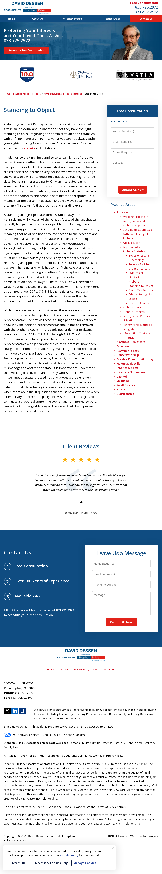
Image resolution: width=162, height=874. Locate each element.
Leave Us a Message (121, 553)
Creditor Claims (139, 303)
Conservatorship (128, 355)
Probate (36, 93)
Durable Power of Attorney (135, 359)
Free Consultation (144, 3)
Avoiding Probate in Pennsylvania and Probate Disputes (135, 221)
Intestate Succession (131, 372)
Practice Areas (111, 18)
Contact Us (146, 18)
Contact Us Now (132, 189)
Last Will (122, 376)
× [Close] (113, 848)
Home (11, 18)
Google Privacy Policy (76, 807)
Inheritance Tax (127, 368)
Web (95, 669)
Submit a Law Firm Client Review (81, 512)
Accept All (18, 863)
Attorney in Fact (128, 350)
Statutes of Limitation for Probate (138, 277)
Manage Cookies (74, 735)
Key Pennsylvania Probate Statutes (63, 93)
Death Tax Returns (141, 290)
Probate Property (134, 312)
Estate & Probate (125, 743)
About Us (37, 18)
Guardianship (125, 394)
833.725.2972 (146, 7)
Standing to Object (141, 286)
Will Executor (131, 242)
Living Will (123, 381)
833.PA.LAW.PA (145, 11)
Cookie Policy (51, 735)
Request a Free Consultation (26, 50)
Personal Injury (79, 743)
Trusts (121, 389)
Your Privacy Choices (21, 735)
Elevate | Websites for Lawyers (133, 836)
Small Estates (126, 385)
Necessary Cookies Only (51, 863)
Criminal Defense (101, 743)
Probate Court (132, 307)
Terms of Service (107, 807)
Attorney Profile (72, 18)
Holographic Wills (128, 363)
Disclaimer (64, 669)
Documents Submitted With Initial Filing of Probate (137, 234)
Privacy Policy (81, 669)
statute (29, 148)
